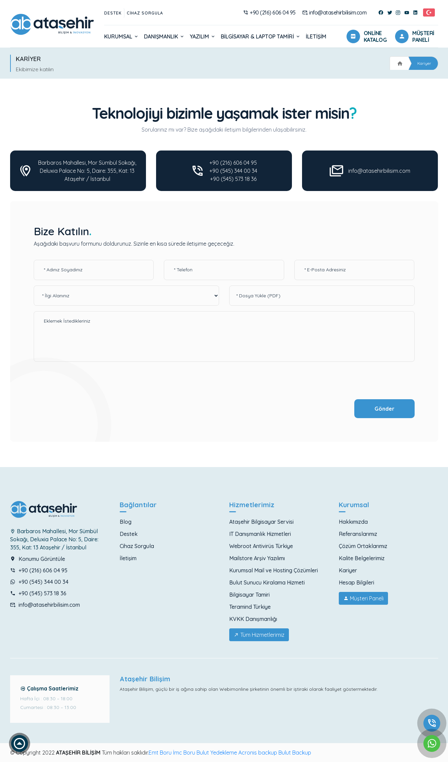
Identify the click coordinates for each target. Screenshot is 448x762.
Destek (113, 13)
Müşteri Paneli (363, 598)
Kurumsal (121, 36)
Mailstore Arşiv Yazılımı (257, 558)
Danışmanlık (164, 36)
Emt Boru (160, 752)
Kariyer (424, 63)
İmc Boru (184, 752)
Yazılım (203, 36)
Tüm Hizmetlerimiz (259, 634)
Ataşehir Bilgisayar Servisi (261, 521)
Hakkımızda (353, 521)
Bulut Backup (294, 752)
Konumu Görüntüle (37, 558)
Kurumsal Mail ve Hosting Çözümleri (273, 570)
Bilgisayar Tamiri (249, 594)
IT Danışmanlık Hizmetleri (260, 533)
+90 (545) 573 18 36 (233, 178)
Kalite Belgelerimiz (362, 558)
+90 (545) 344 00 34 (233, 170)
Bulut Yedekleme (217, 752)
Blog (125, 521)
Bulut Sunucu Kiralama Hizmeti (267, 582)
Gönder (384, 408)
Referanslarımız (358, 533)
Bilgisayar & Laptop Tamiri (261, 36)
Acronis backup (257, 752)
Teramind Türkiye (250, 606)
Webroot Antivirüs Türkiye (261, 546)
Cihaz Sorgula (145, 13)
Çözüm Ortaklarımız (363, 546)
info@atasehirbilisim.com (334, 12)
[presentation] (85, 381)
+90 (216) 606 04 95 (269, 12)
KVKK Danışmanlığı (253, 619)
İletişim (316, 36)
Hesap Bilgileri (356, 582)
